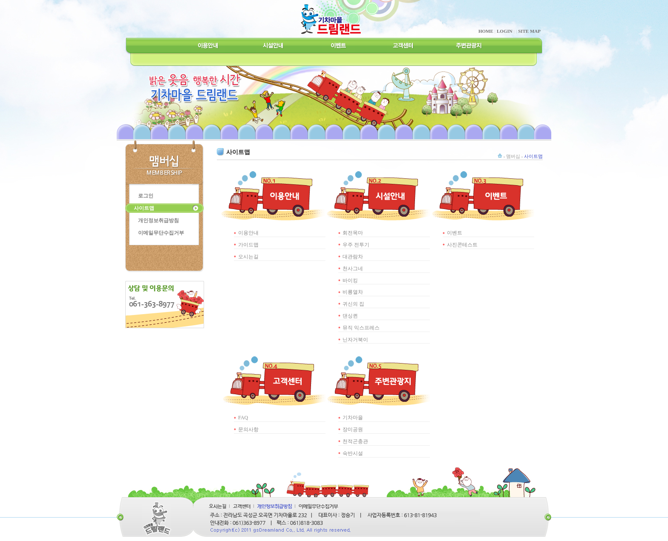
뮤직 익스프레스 (361, 328)
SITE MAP (529, 31)
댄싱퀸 (350, 316)
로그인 (145, 196)
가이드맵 (248, 245)
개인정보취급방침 (158, 220)
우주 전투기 (356, 245)
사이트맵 (144, 208)
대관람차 (353, 257)
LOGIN (505, 31)
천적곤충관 (355, 441)
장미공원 (353, 429)
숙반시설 (353, 453)
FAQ (243, 418)
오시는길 (248, 257)
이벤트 (454, 233)
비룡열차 (353, 292)
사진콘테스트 (462, 245)
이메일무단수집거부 (161, 233)
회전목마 (353, 233)
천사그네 (353, 269)
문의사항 (248, 429)
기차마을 (353, 418)
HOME (485, 31)
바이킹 (350, 280)
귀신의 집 (353, 304)
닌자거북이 (355, 340)
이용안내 (248, 233)
